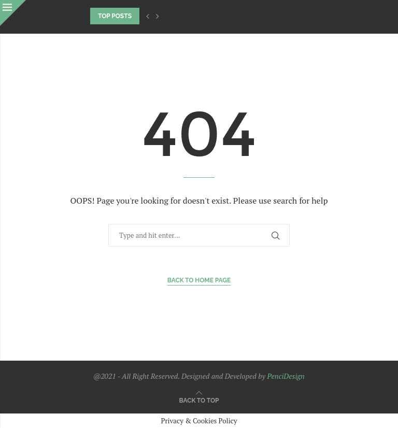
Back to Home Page (199, 280)
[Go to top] (199, 400)
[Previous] (148, 16)
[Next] (157, 16)
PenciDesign (285, 376)
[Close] (13, 13)
